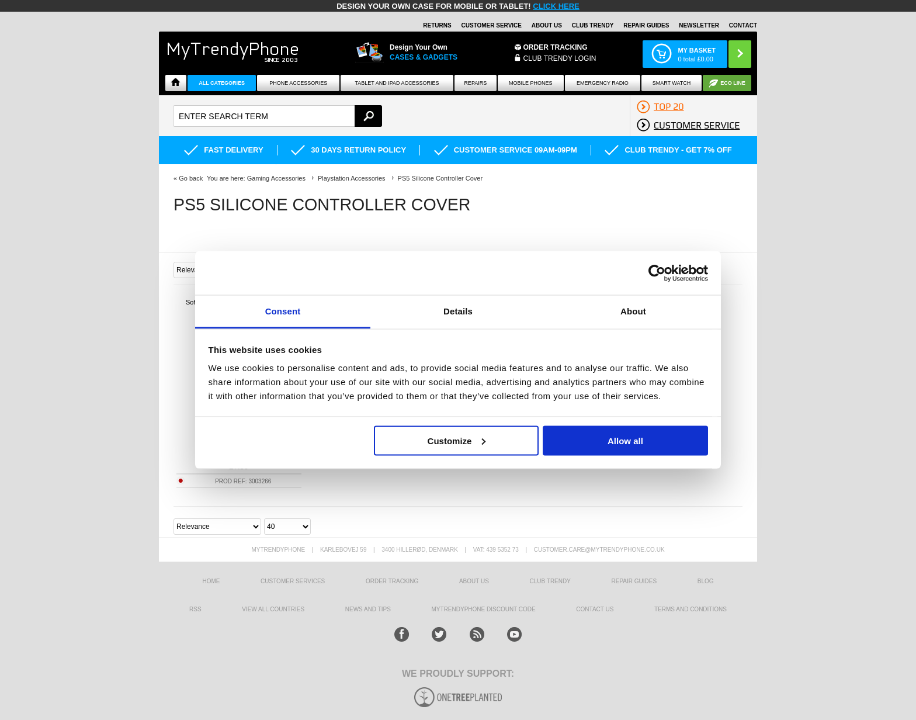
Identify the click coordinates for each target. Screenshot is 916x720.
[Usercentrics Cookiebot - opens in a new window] (657, 273)
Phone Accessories (298, 83)
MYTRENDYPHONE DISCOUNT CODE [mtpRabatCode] (484, 609)
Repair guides (646, 25)
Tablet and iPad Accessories (397, 83)
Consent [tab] (283, 311)
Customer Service (491, 25)
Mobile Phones (531, 83)
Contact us (594, 609)
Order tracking (392, 581)
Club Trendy (593, 25)
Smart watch (672, 83)
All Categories (222, 83)
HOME (211, 581)
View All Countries (273, 609)
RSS (195, 609)
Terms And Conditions (690, 609)
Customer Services (293, 581)
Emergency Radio (603, 83)
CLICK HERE (556, 6)
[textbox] (277, 116)
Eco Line (732, 83)
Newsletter (699, 25)
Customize (457, 440)
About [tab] (633, 311)
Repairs (475, 83)
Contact (743, 25)
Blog (706, 581)
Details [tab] (458, 311)
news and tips (368, 609)
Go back (191, 178)
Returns (437, 25)
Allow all (625, 440)
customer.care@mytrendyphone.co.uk (599, 549)
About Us (547, 25)
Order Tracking (555, 47)
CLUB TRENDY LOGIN (559, 58)
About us (474, 581)
